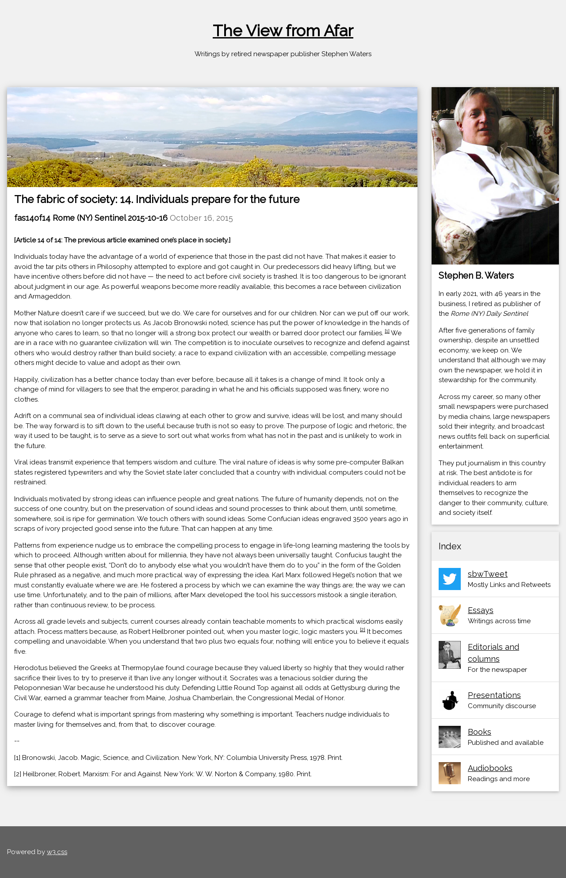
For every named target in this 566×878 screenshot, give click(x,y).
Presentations (494, 695)
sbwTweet (488, 574)
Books (479, 731)
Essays (480, 610)
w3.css (57, 852)
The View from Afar (283, 30)
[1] (387, 331)
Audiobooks (490, 768)
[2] (362, 629)
